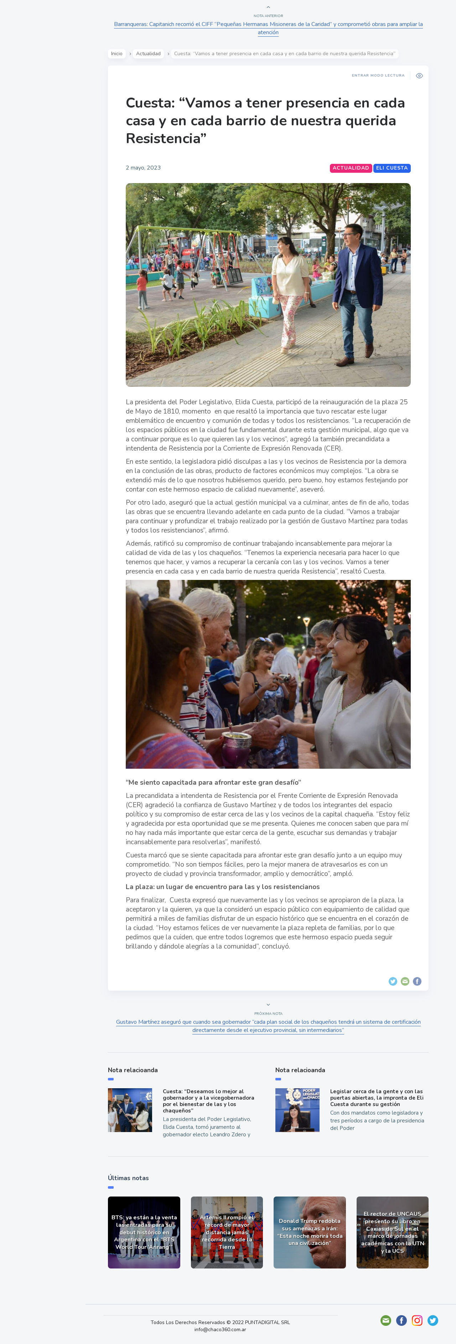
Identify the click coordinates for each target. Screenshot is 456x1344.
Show (22, 111)
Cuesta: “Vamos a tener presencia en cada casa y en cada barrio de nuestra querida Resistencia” (268, 120)
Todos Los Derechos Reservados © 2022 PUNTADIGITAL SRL (227, 1322)
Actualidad (30, 94)
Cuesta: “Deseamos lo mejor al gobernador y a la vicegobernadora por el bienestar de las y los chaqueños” (210, 1101)
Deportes (28, 177)
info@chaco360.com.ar (227, 1329)
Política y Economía (42, 127)
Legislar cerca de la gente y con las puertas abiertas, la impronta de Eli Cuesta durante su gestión (379, 1098)
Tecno (23, 160)
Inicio (119, 53)
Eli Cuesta (394, 168)
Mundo (24, 144)
